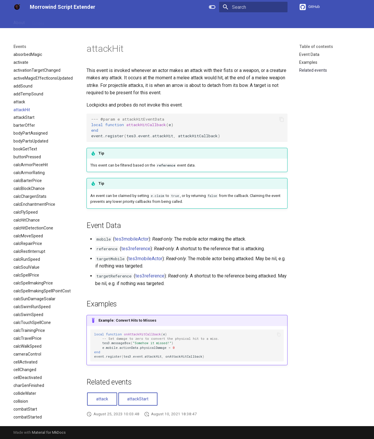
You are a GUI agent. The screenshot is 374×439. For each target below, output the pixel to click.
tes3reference (135, 248)
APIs (84, 21)
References (62, 21)
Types (101, 21)
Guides (38, 21)
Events (120, 21)
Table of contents (316, 46)
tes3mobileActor (132, 239)
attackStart (137, 399)
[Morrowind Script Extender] (17, 7)
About (19, 21)
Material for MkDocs (49, 432)
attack (102, 399)
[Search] (253, 7)
